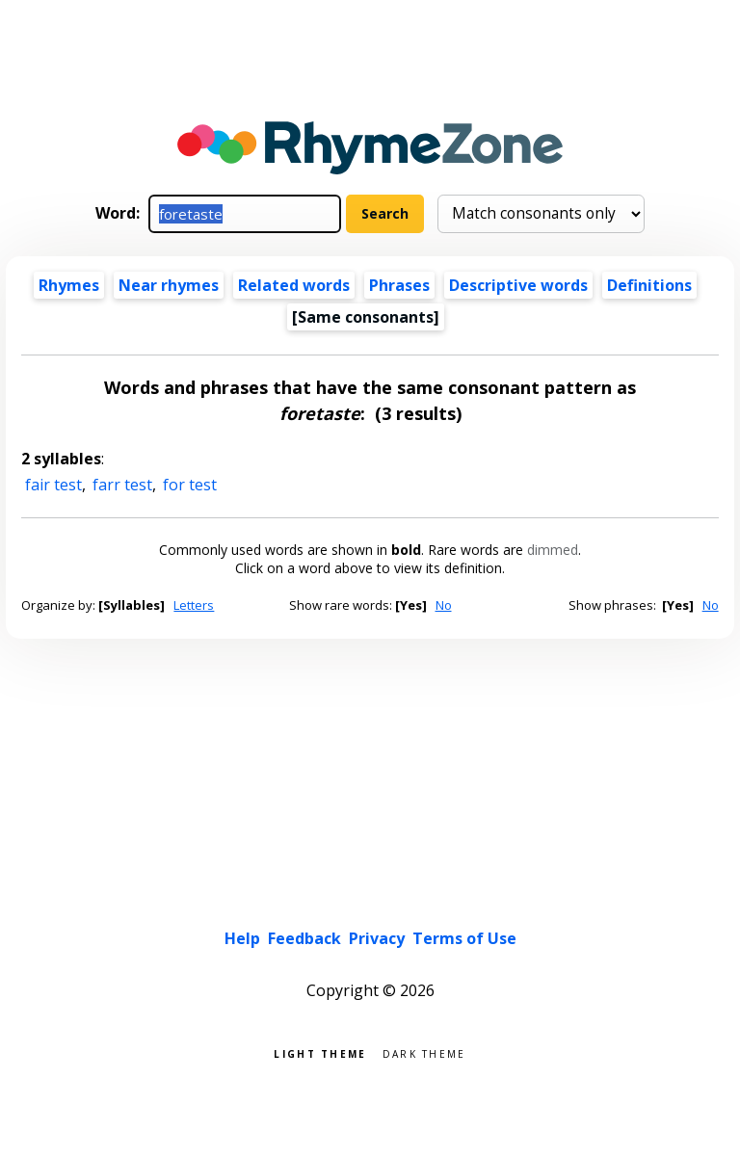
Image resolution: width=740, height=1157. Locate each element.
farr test (122, 484)
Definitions (649, 285)
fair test (53, 484)
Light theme (320, 1052)
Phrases (399, 285)
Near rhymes (169, 285)
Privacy (377, 938)
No (444, 605)
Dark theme (424, 1052)
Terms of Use (464, 938)
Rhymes (69, 285)
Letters (193, 605)
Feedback (304, 938)
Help (242, 938)
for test (190, 484)
